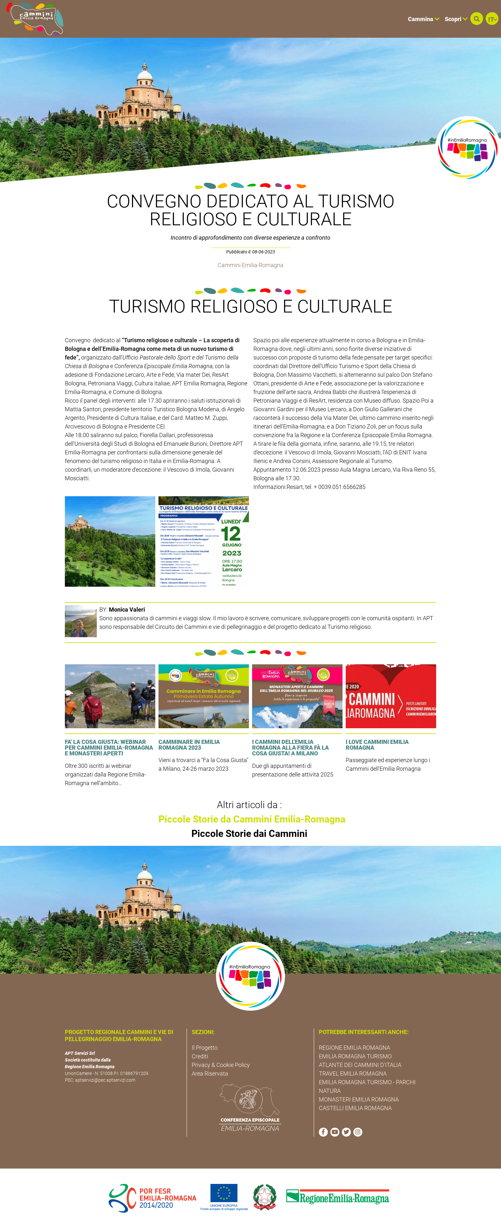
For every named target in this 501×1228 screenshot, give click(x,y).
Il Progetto (205, 1047)
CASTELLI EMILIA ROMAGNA (355, 1108)
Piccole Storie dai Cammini (249, 833)
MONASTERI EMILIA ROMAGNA (359, 1099)
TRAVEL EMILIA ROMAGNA (353, 1073)
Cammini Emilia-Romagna (250, 265)
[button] (476, 18)
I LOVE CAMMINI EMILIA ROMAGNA (377, 744)
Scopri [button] (456, 19)
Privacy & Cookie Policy (221, 1065)
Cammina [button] (424, 19)
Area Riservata (210, 1073)
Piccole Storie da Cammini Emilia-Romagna (251, 819)
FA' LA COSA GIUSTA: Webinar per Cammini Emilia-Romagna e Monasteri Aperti (109, 747)
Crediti (200, 1056)
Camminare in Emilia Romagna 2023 (189, 744)
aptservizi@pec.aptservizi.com (105, 1080)
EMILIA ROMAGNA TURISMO (355, 1056)
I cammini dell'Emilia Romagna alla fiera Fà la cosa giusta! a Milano (290, 747)
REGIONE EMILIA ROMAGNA (354, 1047)
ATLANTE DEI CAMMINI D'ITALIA (360, 1065)
